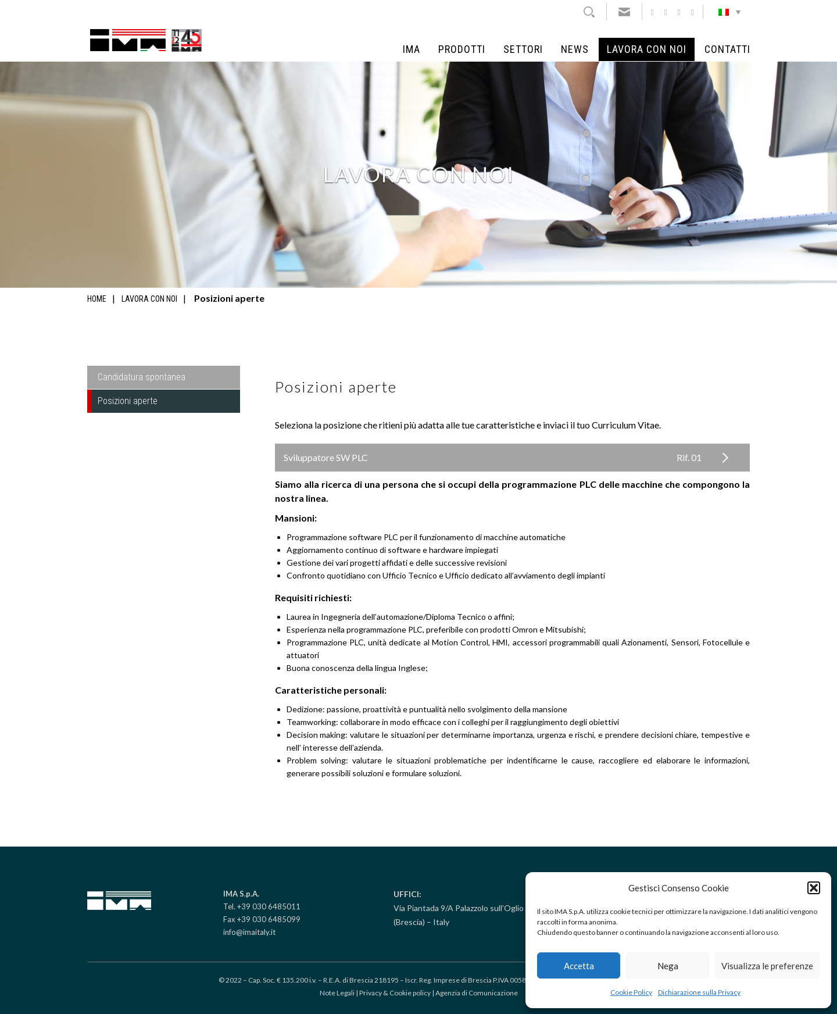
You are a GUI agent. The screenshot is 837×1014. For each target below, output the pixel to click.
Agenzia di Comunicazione (476, 992)
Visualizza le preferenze (767, 966)
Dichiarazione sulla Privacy (699, 992)
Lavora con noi (646, 49)
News (575, 49)
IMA (411, 49)
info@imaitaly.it (249, 932)
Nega (667, 966)
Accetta (579, 966)
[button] (814, 888)
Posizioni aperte (128, 400)
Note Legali (337, 992)
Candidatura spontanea (141, 377)
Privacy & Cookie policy (395, 992)
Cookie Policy (631, 992)
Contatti (727, 49)
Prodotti (461, 49)
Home (96, 299)
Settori (523, 49)
